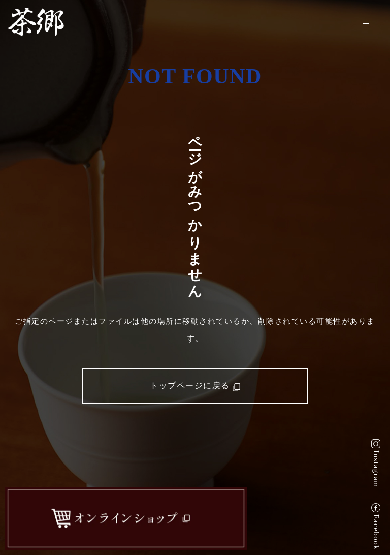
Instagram (376, 468)
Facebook (376, 532)
